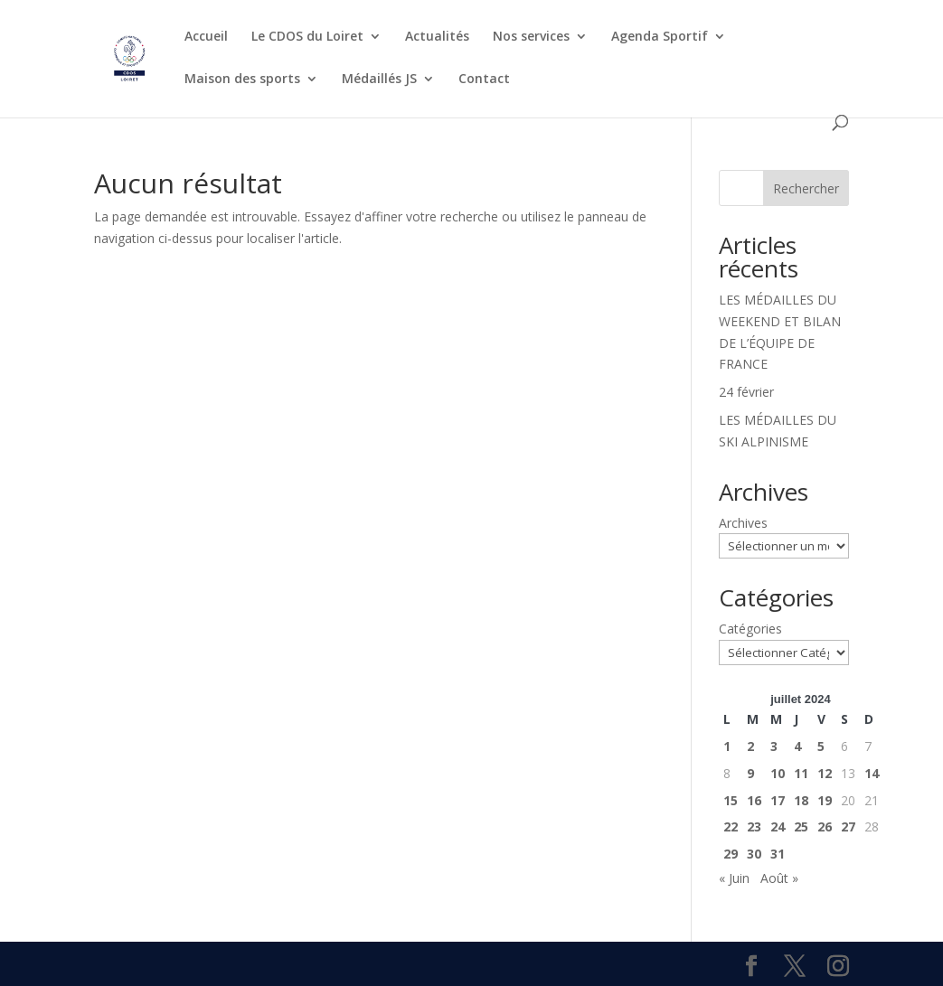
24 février (746, 391)
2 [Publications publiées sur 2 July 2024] (750, 746)
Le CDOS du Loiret (307, 37)
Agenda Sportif (659, 37)
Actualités (437, 37)
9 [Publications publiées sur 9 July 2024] (750, 773)
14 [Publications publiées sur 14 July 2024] (871, 773)
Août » (779, 878)
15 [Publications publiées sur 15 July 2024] (730, 800)
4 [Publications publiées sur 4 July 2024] (797, 746)
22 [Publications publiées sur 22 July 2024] (730, 826)
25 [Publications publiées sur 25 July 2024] (801, 826)
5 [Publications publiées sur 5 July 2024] (821, 746)
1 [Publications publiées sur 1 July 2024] (727, 746)
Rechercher (806, 188)
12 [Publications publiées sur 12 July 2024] (824, 773)
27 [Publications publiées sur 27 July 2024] (848, 826)
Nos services (531, 37)
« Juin (734, 878)
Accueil (206, 37)
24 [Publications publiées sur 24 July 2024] (777, 826)
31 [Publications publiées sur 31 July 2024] (777, 853)
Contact (484, 79)
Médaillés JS (379, 79)
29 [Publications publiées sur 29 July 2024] (730, 853)
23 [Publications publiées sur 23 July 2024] (754, 826)
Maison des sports (242, 79)
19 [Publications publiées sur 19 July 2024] (824, 800)
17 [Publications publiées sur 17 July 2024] (777, 800)
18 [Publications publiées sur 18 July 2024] (801, 800)
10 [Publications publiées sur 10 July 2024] (777, 773)
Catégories (750, 628)
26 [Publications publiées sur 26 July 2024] (824, 826)
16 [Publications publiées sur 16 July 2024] (754, 800)
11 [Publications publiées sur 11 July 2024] (801, 773)
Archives (743, 522)
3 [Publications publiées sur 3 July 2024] (774, 746)
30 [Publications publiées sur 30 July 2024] (754, 853)
